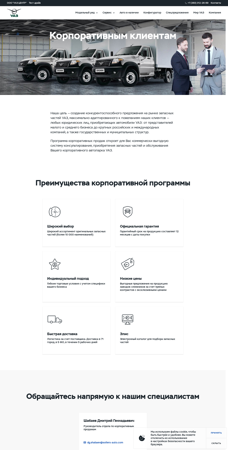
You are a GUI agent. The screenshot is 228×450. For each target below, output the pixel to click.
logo (18, 13)
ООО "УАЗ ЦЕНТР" (17, 3)
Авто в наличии (129, 12)
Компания (215, 12)
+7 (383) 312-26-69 (198, 3)
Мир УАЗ (198, 12)
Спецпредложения (177, 12)
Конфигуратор (152, 12)
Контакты (216, 3)
